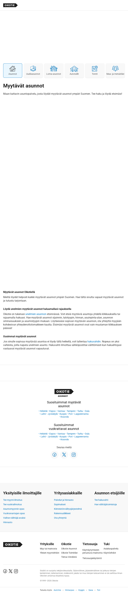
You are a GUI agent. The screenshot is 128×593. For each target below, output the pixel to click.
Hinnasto (7, 522)
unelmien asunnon (35, 314)
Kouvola (65, 416)
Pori (71, 414)
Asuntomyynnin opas (13, 509)
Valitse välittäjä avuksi (14, 518)
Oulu (87, 411)
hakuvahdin (94, 341)
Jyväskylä (53, 414)
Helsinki (43, 411)
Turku (80, 411)
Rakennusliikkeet (62, 513)
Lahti (43, 414)
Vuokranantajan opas (14, 513)
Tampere (71, 411)
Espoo (52, 411)
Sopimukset (60, 504)
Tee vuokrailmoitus (12, 504)
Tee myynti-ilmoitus (12, 500)
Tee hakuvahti (101, 500)
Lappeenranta (81, 414)
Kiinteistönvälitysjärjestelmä (68, 509)
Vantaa (61, 411)
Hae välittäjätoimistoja (105, 504)
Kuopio (63, 414)
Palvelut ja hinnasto (64, 500)
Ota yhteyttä (60, 518)
